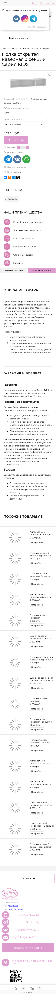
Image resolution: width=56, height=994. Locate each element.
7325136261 (13, 906)
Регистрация (47, 3)
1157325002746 (15, 909)
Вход (34, 3)
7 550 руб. (35, 808)
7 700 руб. (35, 787)
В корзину (16, 140)
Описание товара (42, 270)
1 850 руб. (35, 725)
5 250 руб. (35, 641)
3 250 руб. (35, 621)
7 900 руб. (35, 600)
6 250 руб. (35, 766)
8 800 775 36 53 (29, 914)
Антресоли (11, 199)
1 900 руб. (35, 558)
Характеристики (14, 270)
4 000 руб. (35, 683)
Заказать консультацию (28, 947)
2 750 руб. (35, 849)
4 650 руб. (35, 704)
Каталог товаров (15, 38)
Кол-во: (11, 147)
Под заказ (11, 172)
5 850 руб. (35, 829)
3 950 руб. (35, 579)
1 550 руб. (35, 745)
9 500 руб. (35, 537)
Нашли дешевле (15, 167)
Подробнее (37, 542)
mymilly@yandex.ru (25, 937)
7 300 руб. (35, 662)
